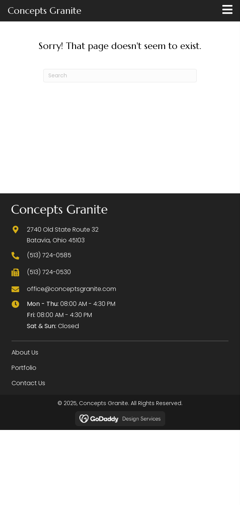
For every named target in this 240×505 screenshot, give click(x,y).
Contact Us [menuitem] (28, 383)
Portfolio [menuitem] (24, 367)
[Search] (120, 75)
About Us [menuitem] (25, 352)
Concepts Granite (44, 10)
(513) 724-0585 (49, 255)
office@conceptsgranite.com (71, 288)
